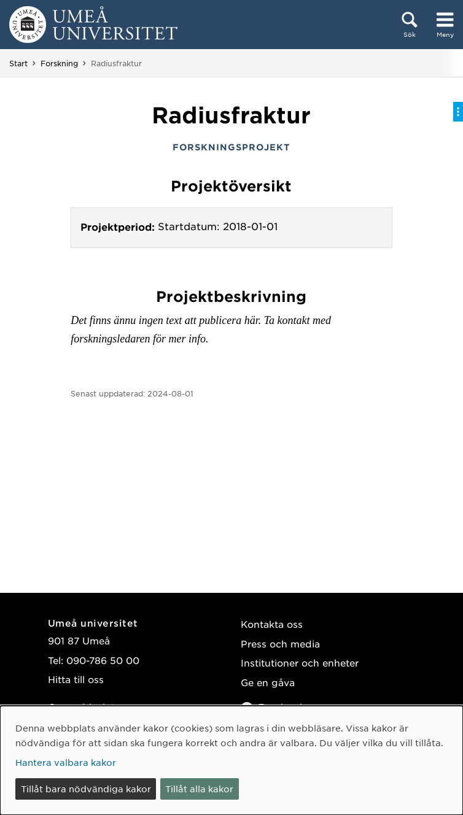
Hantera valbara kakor (65, 762)
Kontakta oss (272, 624)
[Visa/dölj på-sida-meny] (458, 112)
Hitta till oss (76, 679)
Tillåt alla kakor (199, 788)
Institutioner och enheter (300, 662)
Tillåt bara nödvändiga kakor (86, 788)
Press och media (280, 643)
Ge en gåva (268, 682)
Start (18, 63)
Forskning (59, 63)
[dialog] (231, 760)
